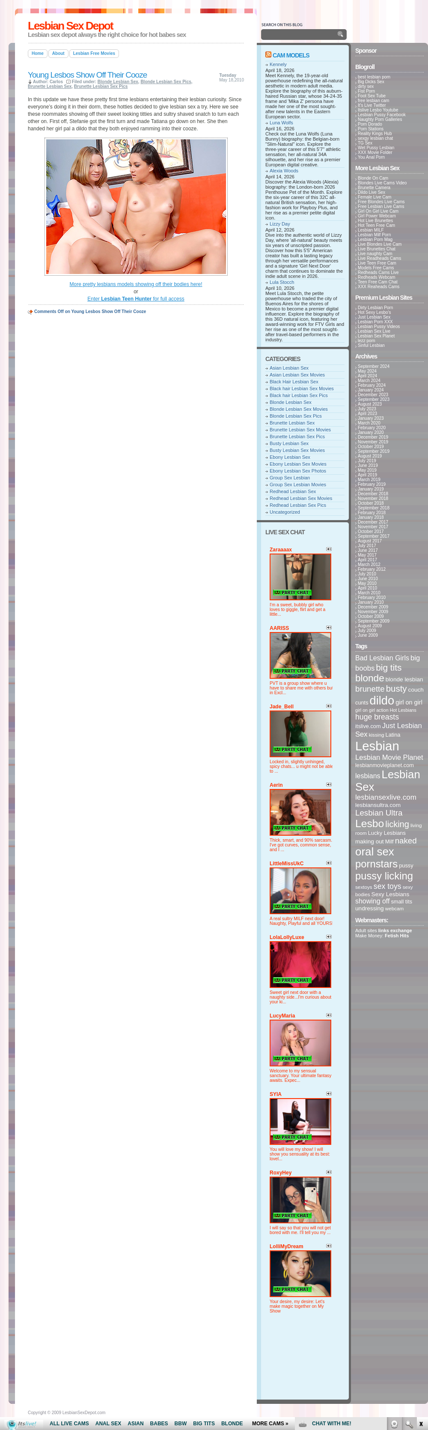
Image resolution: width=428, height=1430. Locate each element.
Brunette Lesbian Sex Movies (300, 429)
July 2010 (367, 574)
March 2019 (369, 479)
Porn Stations (370, 128)
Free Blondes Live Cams (381, 201)
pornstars (376, 864)
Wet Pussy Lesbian (376, 147)
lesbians (367, 776)
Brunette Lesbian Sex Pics (101, 86)
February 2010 (372, 597)
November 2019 (373, 442)
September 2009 (373, 621)
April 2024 (367, 375)
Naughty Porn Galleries (380, 119)
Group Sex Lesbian (290, 477)
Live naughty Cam (375, 253)
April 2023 (367, 413)
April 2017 (367, 559)
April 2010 (367, 588)
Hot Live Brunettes (375, 220)
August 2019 (370, 456)
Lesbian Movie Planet (389, 757)
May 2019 (367, 470)
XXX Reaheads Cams (378, 286)
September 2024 (373, 366)
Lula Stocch (282, 282)
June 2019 (368, 465)
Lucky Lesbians (387, 833)
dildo (382, 700)
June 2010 (368, 578)
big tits (388, 667)
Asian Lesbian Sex (289, 367)
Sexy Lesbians (391, 894)
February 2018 (372, 512)
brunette (370, 688)
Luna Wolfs (281, 122)
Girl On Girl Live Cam (378, 211)
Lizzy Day (280, 223)
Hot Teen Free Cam (376, 225)
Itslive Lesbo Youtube (378, 110)
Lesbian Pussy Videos (379, 326)
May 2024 (367, 371)
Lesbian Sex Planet (376, 336)
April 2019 (367, 475)
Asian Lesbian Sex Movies (297, 374)
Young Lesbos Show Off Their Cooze (87, 74)
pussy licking (384, 876)
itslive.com (368, 726)
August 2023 (370, 404)
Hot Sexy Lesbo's (374, 312)
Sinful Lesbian (371, 345)
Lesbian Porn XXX (375, 321)
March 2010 (369, 592)
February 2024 (372, 385)
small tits (401, 901)
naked (406, 840)
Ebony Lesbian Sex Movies (298, 464)
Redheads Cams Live (378, 272)
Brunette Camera (374, 187)
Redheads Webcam (376, 277)
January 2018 (371, 517)
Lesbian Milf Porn (374, 234)
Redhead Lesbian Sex (293, 491)
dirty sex (366, 86)
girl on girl (408, 702)
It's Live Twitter (372, 105)
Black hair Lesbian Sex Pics (299, 395)
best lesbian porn (374, 77)
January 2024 (371, 390)
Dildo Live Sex (371, 192)
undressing (369, 908)
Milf (389, 841)
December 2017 (373, 522)
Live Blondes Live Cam (379, 244)
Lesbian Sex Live (374, 331)
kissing (376, 735)
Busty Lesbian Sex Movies (297, 450)
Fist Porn (366, 91)
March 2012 (369, 564)
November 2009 (373, 611)
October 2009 (371, 616)
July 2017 (367, 545)
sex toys (387, 886)
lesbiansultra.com (378, 805)
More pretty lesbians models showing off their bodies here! (136, 284)
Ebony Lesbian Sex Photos (298, 470)
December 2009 (373, 607)
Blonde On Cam (373, 178)
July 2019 (367, 460)
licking (397, 824)
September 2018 (373, 508)
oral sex (374, 852)
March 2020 (369, 423)
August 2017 (370, 541)
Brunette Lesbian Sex (49, 86)
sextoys (363, 887)
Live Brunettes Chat (376, 249)
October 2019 (371, 446)
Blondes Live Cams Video (382, 183)
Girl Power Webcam (377, 216)
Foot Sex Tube (372, 95)
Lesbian (377, 746)
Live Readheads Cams (379, 258)
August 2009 (370, 625)
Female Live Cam (374, 197)
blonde (369, 678)
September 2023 (373, 399)
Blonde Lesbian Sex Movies (299, 409)
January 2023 (371, 418)
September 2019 (373, 451)
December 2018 (373, 493)
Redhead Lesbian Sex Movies (301, 498)
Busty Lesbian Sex (289, 443)
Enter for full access (135, 299)
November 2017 (373, 526)
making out (369, 841)
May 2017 (367, 555)
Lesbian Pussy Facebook (382, 114)
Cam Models (291, 55)
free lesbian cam (373, 100)
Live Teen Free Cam (377, 263)
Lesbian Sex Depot (70, 25)
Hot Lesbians (403, 710)
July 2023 (367, 408)
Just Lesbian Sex (374, 317)
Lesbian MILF (371, 230)
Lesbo (369, 823)
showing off (372, 901)
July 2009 (367, 630)
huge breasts (377, 717)
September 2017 (373, 536)
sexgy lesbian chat (375, 138)
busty (396, 688)
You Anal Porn (371, 157)
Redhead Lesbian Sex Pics (298, 505)
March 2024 (369, 380)
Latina (393, 735)
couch (416, 689)
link (420, 1296)
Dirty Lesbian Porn (375, 307)
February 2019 (372, 484)
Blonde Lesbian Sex (118, 81)
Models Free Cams (376, 267)
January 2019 (371, 489)
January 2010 (371, 602)
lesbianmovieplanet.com (384, 765)
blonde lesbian (404, 679)
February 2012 (372, 569)
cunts (362, 702)
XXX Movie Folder (375, 152)
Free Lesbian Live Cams (381, 206)
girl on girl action (372, 710)
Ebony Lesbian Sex (290, 457)
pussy (406, 865)
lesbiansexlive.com (385, 797)
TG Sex (365, 143)
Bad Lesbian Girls (382, 658)
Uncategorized (285, 512)
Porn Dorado (370, 124)
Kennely (278, 64)
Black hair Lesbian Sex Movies (302, 388)
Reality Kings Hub (375, 133)
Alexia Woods (284, 170)
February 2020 (372, 427)
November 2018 (373, 498)
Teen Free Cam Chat (378, 282)
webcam (394, 908)
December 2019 (373, 437)
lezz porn (366, 340)
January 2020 (371, 432)
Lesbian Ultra (378, 812)
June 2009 (368, 635)
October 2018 (371, 503)
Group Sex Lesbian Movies (298, 484)
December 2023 (373, 394)
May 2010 (367, 583)
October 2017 (371, 531)
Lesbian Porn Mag (375, 239)
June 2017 (368, 550)
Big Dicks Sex (371, 81)
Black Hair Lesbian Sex (294, 381)
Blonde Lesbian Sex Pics (165, 81)
